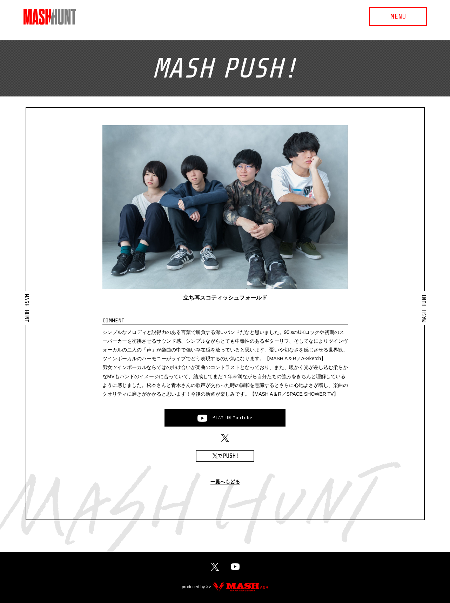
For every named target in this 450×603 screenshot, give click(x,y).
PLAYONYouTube (233, 417)
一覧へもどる (225, 481)
